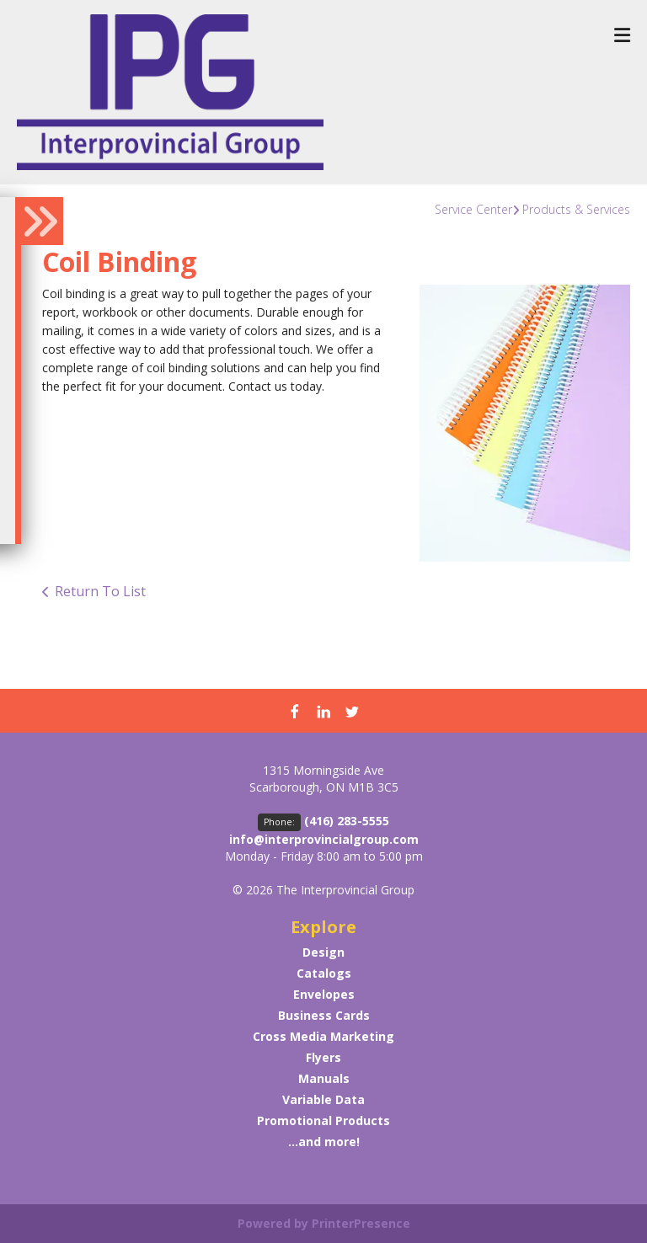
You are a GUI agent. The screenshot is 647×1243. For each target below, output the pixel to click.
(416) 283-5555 (346, 821)
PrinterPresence (361, 1223)
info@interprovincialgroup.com (324, 839)
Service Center (473, 209)
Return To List (100, 591)
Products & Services (576, 209)
